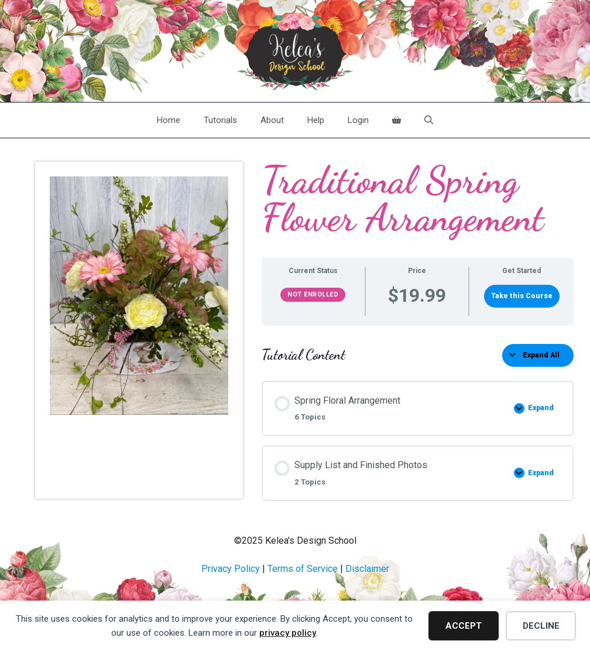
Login (358, 120)
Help (315, 120)
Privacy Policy (230, 568)
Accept (463, 626)
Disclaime (365, 568)
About (272, 120)
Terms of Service (302, 568)
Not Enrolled (312, 294)
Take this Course (522, 296)
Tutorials (220, 120)
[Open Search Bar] (429, 120)
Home (168, 120)
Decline (541, 626)
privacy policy (287, 633)
